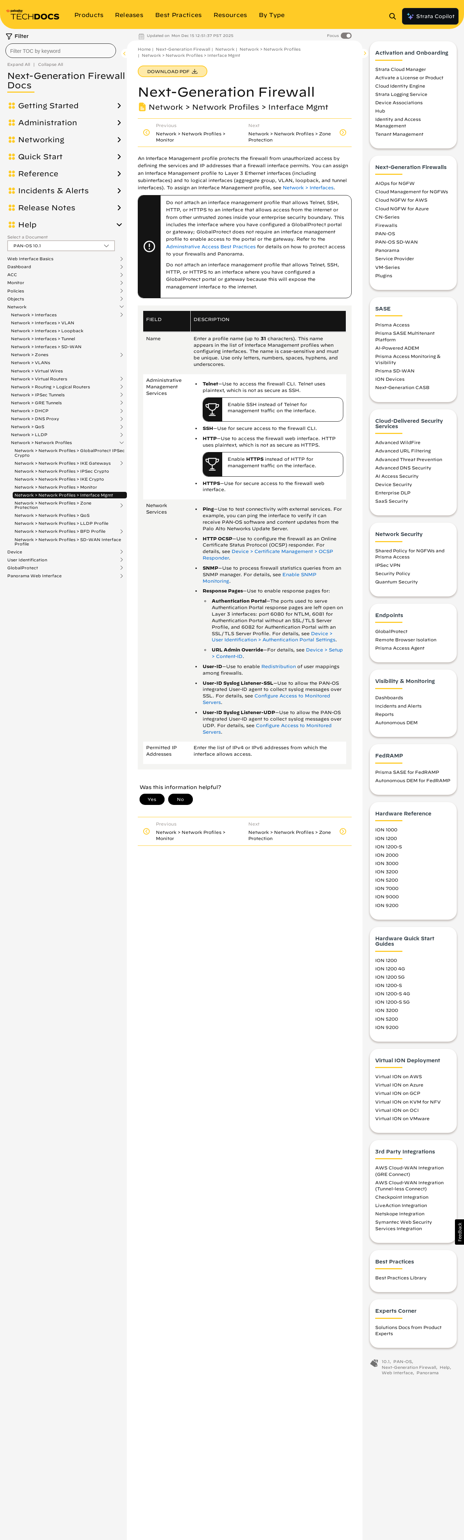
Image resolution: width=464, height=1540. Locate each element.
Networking (41, 140)
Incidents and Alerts (398, 707)
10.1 (386, 1363)
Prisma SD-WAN (395, 372)
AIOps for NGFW (395, 185)
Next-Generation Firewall (183, 49)
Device (14, 552)
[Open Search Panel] (394, 16)
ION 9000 (387, 898)
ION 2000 (386, 857)
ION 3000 (386, 865)
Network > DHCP (30, 411)
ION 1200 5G (390, 979)
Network (16, 307)
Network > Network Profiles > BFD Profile (59, 531)
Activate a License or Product (409, 79)
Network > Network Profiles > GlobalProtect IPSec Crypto (69, 452)
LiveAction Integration (401, 1207)
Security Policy (392, 575)
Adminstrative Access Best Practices (211, 246)
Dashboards (389, 699)
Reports (384, 716)
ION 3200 (386, 873)
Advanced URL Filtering (403, 452)
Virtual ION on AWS (398, 1078)
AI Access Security (397, 478)
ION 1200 (386, 840)
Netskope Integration (399, 1215)
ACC (12, 275)
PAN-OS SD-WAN (396, 243)
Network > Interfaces (34, 315)
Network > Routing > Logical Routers (50, 387)
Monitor (15, 282)
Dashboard (19, 267)
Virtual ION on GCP (397, 1095)
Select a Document (27, 237)
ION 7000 (386, 890)
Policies (15, 291)
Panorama (387, 252)
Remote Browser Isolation (405, 641)
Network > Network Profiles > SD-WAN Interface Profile (67, 541)
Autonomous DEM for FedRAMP (412, 782)
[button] (459, 1232)
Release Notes (46, 208)
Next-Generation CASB (402, 389)
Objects (15, 299)
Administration (47, 123)
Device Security (393, 486)
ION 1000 (386, 831)
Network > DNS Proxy (35, 419)
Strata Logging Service (401, 96)
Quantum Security (396, 583)
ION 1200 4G (390, 970)
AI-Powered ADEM (397, 350)
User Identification (27, 560)
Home (144, 49)
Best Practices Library (401, 1279)
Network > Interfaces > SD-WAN (46, 346)
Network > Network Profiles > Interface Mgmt (63, 495)
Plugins (383, 277)
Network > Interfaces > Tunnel (43, 338)
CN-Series (387, 218)
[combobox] (60, 50)
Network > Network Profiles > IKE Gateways (62, 463)
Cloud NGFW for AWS (401, 201)
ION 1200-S (388, 848)
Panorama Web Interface (34, 576)
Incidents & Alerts (53, 191)
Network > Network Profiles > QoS (52, 515)
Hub (380, 112)
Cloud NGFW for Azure (402, 210)
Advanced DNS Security (403, 469)
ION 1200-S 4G (392, 995)
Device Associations (399, 104)
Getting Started (48, 106)
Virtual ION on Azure (399, 1086)
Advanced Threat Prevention (408, 461)
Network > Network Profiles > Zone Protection (52, 505)
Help (27, 225)
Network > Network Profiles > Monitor (55, 487)
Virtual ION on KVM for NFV (408, 1103)
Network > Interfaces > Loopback (47, 330)
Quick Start (40, 157)
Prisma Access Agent (399, 650)
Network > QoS (27, 427)
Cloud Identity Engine (400, 87)
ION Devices (390, 381)
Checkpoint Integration (401, 1199)
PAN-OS (385, 235)
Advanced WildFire (397, 444)
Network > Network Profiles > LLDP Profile (61, 523)
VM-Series (387, 268)
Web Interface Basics (30, 259)
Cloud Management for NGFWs (411, 193)
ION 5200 (386, 882)
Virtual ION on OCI (397, 1112)
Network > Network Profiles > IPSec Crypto (61, 471)
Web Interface (397, 1374)
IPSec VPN (388, 567)
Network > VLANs (30, 362)
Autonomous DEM (396, 724)
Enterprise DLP (392, 494)
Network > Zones (29, 355)
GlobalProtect (22, 568)
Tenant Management (399, 136)
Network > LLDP (29, 435)
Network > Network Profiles (41, 442)
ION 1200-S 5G (392, 1004)
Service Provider (394, 260)
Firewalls (386, 227)
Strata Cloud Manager (400, 70)
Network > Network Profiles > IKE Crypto (59, 479)
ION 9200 (386, 907)
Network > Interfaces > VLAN (42, 322)
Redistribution (278, 666)
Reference (38, 174)
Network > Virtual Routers (39, 379)
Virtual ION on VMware (402, 1120)
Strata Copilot (430, 16)
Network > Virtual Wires (37, 370)
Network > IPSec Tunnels (38, 395)
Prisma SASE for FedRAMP (407, 774)
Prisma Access (392, 326)
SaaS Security (391, 503)
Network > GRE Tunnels (36, 403)
